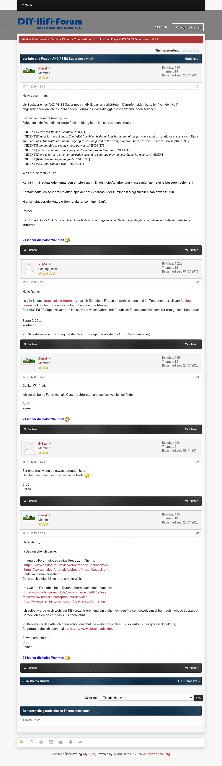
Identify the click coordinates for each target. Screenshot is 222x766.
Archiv (54, 39)
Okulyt (42, 68)
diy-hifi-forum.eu (36, 39)
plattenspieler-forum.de (59, 301)
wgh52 (42, 264)
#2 (197, 282)
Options (192, 58)
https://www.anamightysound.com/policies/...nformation (64, 601)
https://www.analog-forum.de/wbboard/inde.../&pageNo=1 (66, 570)
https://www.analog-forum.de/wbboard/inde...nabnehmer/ (66, 565)
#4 (197, 461)
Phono (66, 39)
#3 (197, 376)
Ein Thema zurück (36, 681)
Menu (27, 5)
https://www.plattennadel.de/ (91, 629)
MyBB (118, 754)
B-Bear (43, 443)
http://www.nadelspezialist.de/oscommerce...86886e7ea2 (64, 592)
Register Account (187, 27)
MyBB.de (89, 754)
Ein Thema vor (188, 681)
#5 (197, 533)
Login (160, 27)
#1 (197, 86)
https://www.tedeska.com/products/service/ (55, 597)
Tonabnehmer (82, 39)
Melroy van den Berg (156, 754)
